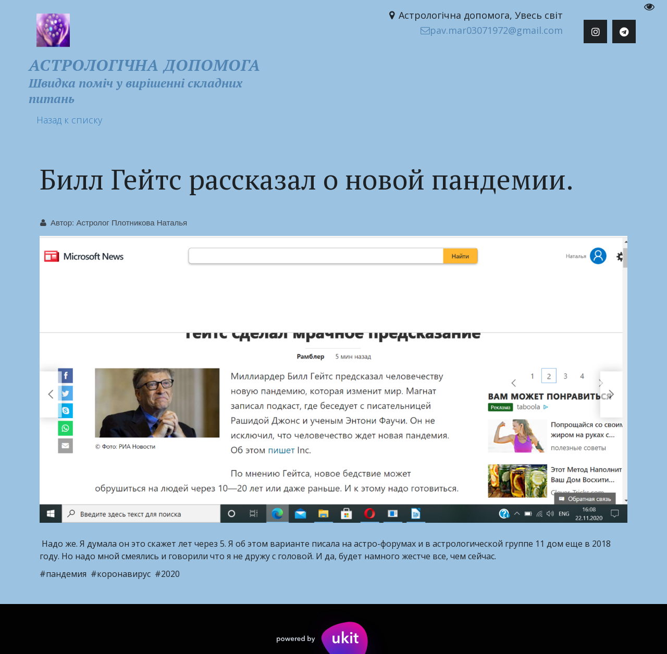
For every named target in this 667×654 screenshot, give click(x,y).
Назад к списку (69, 120)
